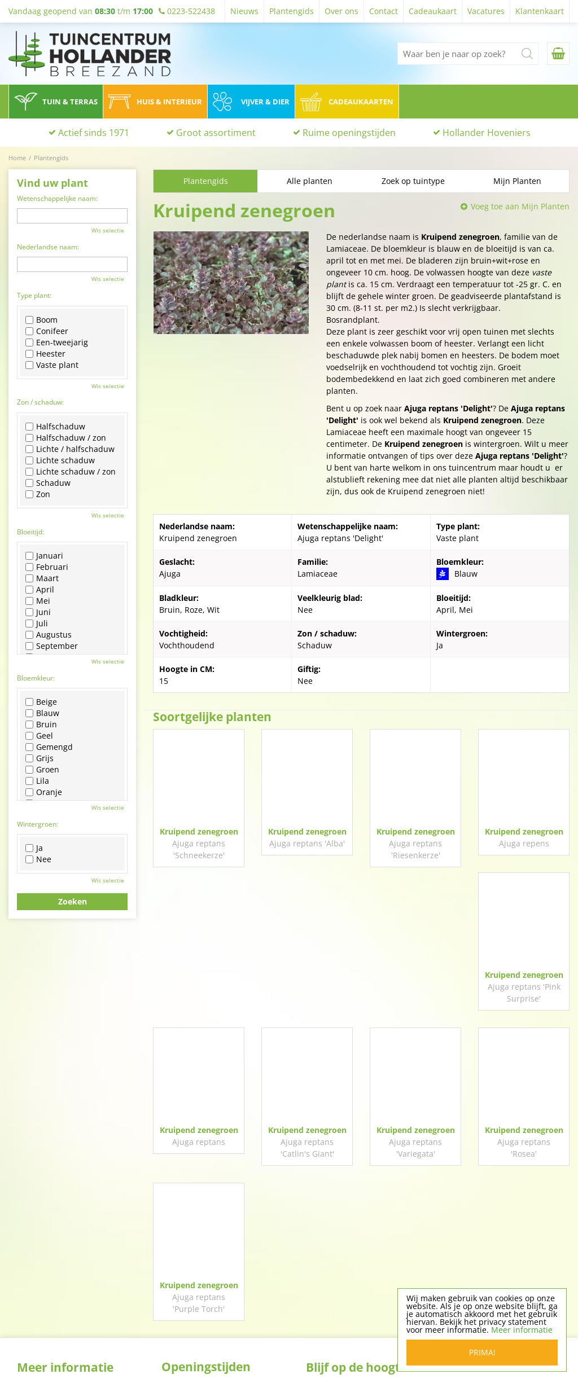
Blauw (42, 713)
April (39, 590)
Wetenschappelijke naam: (57, 198)
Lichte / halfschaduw (70, 449)
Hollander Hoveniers (487, 132)
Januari (44, 556)
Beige (41, 702)
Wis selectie (107, 230)
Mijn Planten (517, 180)
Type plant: (34, 295)
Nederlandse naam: (48, 247)
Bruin (41, 724)
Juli (36, 623)
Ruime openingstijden (349, 132)
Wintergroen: (37, 824)
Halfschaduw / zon (65, 438)
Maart (42, 578)
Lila (37, 781)
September (51, 646)
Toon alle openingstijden (208, 1351)
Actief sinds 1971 (93, 132)
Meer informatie (522, 1329)
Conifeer (46, 331)
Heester (45, 354)
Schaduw (48, 483)
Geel (39, 736)
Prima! (482, 1352)
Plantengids (205, 180)
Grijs (39, 758)
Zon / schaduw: (40, 402)
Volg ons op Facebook (363, 1249)
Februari (46, 567)
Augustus (48, 635)
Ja (34, 848)
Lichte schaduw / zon (70, 472)
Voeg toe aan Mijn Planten (520, 206)
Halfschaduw (55, 427)
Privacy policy (331, 1330)
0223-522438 (481, 1286)
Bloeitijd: (30, 532)
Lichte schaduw (60, 460)
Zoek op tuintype (413, 180)
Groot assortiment (216, 132)
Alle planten (309, 180)
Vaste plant (51, 365)
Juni (38, 612)
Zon (37, 494)
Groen (42, 770)
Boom (41, 320)
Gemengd (49, 747)
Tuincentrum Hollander (499, 1246)
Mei (37, 601)
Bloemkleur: (36, 678)
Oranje (43, 792)
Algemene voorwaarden (351, 1345)
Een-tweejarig (56, 342)
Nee (38, 859)
